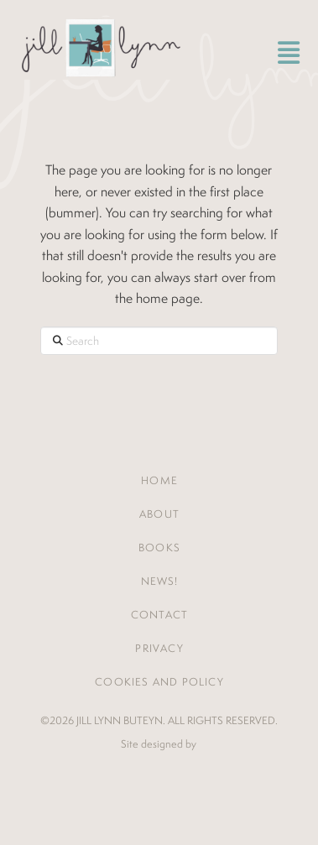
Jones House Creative (159, 770)
